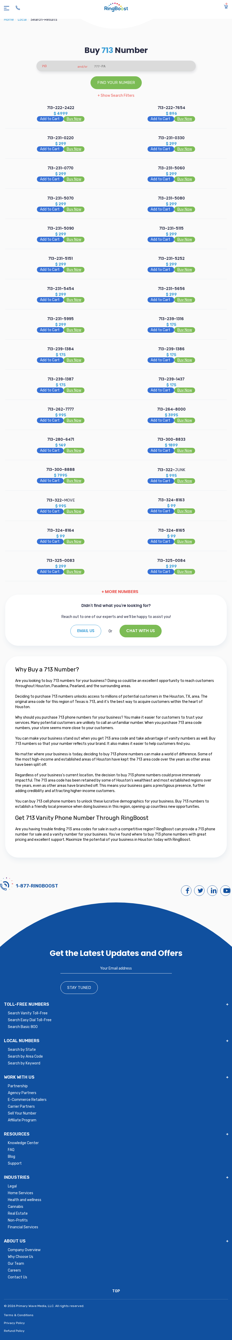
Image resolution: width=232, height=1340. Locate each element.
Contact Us (17, 1277)
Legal (12, 1186)
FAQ (11, 1150)
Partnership (18, 1086)
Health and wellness (24, 1200)
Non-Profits (18, 1220)
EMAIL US (85, 631)
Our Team (16, 1263)
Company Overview (24, 1250)
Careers (14, 1270)
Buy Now (74, 119)
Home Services (20, 1193)
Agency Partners (22, 1093)
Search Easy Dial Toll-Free (30, 1020)
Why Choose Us (20, 1257)
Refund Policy (14, 1331)
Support (15, 1163)
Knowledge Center (23, 1143)
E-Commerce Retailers (27, 1099)
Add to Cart (50, 119)
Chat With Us (140, 631)
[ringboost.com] (116, 8)
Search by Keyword (24, 1063)
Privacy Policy (14, 1323)
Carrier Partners (21, 1106)
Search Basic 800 (23, 1027)
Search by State (22, 1049)
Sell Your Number (22, 1113)
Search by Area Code (25, 1056)
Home (9, 19)
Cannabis (15, 1206)
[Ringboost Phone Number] (18, 8)
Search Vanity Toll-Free (28, 1013)
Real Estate (18, 1213)
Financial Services (23, 1227)
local (22, 19)
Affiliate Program (22, 1120)
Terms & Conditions (18, 1315)
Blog (11, 1156)
